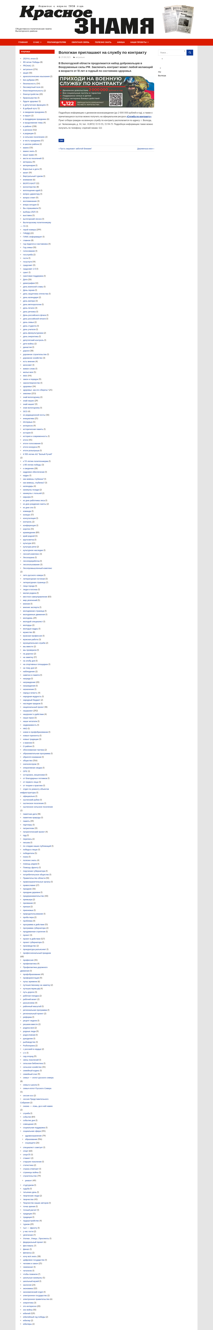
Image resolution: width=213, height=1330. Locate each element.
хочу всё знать (30, 1256)
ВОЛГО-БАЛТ (29, 183)
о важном (27, 742)
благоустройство (31, 94)
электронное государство (35, 1295)
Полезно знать (103, 42)
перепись (27, 839)
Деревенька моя (145, 148)
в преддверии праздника (34, 119)
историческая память (33, 429)
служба (26, 1113)
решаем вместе (30, 1024)
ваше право (28, 155)
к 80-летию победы (32, 464)
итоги (25, 440)
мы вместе (28, 646)
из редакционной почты (34, 415)
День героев (29, 290)
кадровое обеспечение (34, 472)
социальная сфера (32, 1131)
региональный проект (33, 1013)
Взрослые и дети (31, 169)
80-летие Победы (31, 62)
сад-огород (28, 1056)
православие (29, 885)
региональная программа (35, 1010)
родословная (29, 1035)
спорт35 (27, 1154)
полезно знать (29, 860)
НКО (25, 728)
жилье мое (28, 372)
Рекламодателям (56, 42)
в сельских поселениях (34, 137)
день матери (29, 301)
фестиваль (28, 1245)
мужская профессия (32, 635)
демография (29, 283)
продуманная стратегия (34, 931)
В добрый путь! (30, 108)
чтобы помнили (30, 1274)
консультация (29, 518)
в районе (27, 126)
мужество (27, 632)
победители (28, 853)
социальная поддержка (34, 1127)
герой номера (29, 229)
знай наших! (29, 404)
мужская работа (30, 639)
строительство (30, 1176)
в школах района (31, 144)
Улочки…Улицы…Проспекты (36, 1238)
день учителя (29, 329)
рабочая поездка (31, 995)
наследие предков (31, 703)
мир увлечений (30, 600)
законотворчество (31, 383)
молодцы (27, 625)
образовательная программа (36, 753)
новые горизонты (31, 735)
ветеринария (29, 165)
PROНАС (27, 65)
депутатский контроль (33, 340)
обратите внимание (32, 757)
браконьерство (30, 98)
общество (27, 760)
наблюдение (29, 671)
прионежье (28, 910)
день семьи (28, 322)
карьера (27, 497)
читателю (27, 1270)
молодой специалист (33, 621)
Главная (23, 42)
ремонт (28, 1180)
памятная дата (30, 814)
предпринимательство (33, 896)
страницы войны (31, 1172)
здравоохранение (33, 1135)
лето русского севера (33, 575)
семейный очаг (30, 1074)
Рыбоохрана (29, 1045)
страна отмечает (31, 1169)
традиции (27, 1213)
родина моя (28, 1027)
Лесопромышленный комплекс (37, 568)
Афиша (121, 42)
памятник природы (32, 817)
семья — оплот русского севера (38, 1077)
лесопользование (31, 564)
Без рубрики (29, 80)
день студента (30, 326)
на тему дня (28, 668)
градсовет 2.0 (29, 269)
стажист (27, 1158)
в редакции (28, 133)
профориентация (31, 978)
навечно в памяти (31, 675)
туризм (26, 1224)
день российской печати (34, 318)
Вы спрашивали (30, 208)
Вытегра (162, 75)
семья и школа (30, 1084)
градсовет (27, 265)
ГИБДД (26, 233)
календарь (28, 486)
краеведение (29, 532)
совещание (28, 1124)
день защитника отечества (35, 293)
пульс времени (30, 981)
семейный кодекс (31, 1070)
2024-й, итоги (29, 58)
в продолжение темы (33, 122)
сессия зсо (28, 1095)
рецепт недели (30, 1020)
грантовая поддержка (33, 276)
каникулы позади (31, 489)
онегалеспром (29, 764)
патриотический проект (34, 831)
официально (29, 796)
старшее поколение (32, 1161)
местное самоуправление (35, 596)
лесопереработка (31, 561)
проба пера (28, 917)
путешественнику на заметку (36, 985)
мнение (26, 603)
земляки (27, 393)
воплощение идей (31, 190)
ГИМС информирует (32, 236)
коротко (26, 529)
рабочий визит (30, 999)
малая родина (29, 593)
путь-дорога (28, 992)
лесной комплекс (31, 554)
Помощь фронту (31, 867)
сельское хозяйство (32, 1067)
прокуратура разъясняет (34, 949)
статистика (28, 1165)
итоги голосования (32, 443)
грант (25, 272)
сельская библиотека (33, 1063)
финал (26, 1249)
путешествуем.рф (31, 988)
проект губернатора (32, 942)
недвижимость (30, 725)
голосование (29, 251)
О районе (27, 746)
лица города (29, 586)
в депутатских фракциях (34, 105)
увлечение (28, 1235)
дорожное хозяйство (32, 358)
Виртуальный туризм (33, 176)
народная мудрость (32, 696)
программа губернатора (34, 928)
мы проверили (30, 650)
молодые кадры (30, 628)
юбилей (26, 1313)
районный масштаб (32, 1006)
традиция (27, 1217)
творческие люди (31, 1195)
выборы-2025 (29, 212)
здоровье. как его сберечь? (35, 390)
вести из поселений (32, 158)
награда (27, 678)
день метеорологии (32, 304)
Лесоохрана (28, 557)
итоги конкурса (30, 447)
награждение (29, 682)
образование (31, 1139)
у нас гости (28, 1231)
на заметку (28, 657)
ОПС (25, 771)
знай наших (28, 400)
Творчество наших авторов (36, 1203)
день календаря (30, 297)
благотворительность (33, 90)
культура (27, 543)
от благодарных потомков (35, 778)
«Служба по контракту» (138, 116)
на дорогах (28, 653)
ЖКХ (25, 375)
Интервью (28, 422)
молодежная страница (33, 611)
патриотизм (28, 828)
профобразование (31, 974)
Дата (25, 279)
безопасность (29, 83)
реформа (27, 1017)
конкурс (26, 514)
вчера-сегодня (30, 204)
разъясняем (28, 1003)
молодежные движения (34, 614)
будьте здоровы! (30, 101)
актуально (80, 57)
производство (29, 945)
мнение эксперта (31, 607)
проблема (27, 921)
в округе (27, 115)
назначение (28, 689)
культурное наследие (33, 550)
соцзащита (30, 1142)
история (27, 432)
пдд (25, 835)
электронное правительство (36, 1299)
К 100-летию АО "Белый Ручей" (37, 454)
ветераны (27, 162)
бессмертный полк (31, 87)
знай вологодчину (31, 397)
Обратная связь (80, 42)
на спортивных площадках (35, 664)
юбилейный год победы (34, 1317)
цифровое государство (34, 1260)
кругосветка (28, 539)
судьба (26, 1188)
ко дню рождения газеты (34, 504)
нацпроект (28, 710)
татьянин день (30, 1192)
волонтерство (29, 187)
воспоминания (30, 201)
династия (27, 347)
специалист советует (33, 1147)
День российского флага (34, 315)
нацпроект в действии (33, 714)
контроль (27, 521)
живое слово (29, 368)
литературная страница (34, 582)
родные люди (29, 1031)
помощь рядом (30, 864)
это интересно (30, 1306)
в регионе (27, 130)
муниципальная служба (34, 643)
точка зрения (29, 1206)
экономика (28, 1288)
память (26, 821)
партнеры (27, 824)
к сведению (28, 468)
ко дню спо (28, 507)
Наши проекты (138, 42)
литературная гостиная (34, 578)
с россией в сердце (32, 1049)
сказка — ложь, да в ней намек (38, 1106)
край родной (29, 536)
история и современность (35, 436)
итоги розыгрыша (31, 450)
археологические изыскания (36, 76)
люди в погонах (30, 589)
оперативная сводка (32, 767)
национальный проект (33, 707)
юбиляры (27, 1324)
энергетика (28, 1302)
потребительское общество (36, 874)
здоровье (27, 386)
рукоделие (28, 1038)
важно (26, 147)
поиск (25, 856)
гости (25, 258)
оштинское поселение (33, 803)
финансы (27, 1252)
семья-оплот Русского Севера (37, 1088)
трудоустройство (31, 1220)
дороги (26, 350)
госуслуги (27, 261)
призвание (28, 903)
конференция (29, 525)
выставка (27, 215)
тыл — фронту (30, 1228)
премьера (27, 899)
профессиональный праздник (37, 953)
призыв (26, 906)
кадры (26, 475)
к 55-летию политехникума (35, 461)
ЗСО (25, 411)
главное (27, 240)
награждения (29, 685)
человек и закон (30, 1263)
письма (26, 842)
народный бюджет (31, 700)
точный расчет (30, 1210)
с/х (24, 1052)
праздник (27, 888)
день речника (29, 311)
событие (27, 1117)
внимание (27, 179)
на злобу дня (29, 660)
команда (27, 511)
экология (27, 1285)
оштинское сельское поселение (38, 806)
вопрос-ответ (29, 197)
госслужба (28, 254)
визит (25, 172)
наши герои (28, 717)
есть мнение (29, 361)
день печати (29, 308)
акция (26, 73)
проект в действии (31, 938)
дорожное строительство (35, 354)
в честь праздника (31, 140)
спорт (25, 1151)
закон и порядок (30, 379)
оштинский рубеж (31, 799)
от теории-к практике (33, 785)
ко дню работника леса (34, 500)
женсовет (27, 365)
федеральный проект (33, 1242)
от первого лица (30, 782)
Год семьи (28, 247)
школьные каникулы (32, 1277)
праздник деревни (31, 892)
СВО (61, 140)
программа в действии (33, 924)
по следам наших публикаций (37, 846)
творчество (28, 1199)
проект (26, 935)
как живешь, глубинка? (33, 482)
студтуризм (28, 1185)
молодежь (28, 618)
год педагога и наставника (35, 244)
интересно (28, 425)
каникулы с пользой (32, 493)
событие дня (29, 1120)
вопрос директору (31, 194)
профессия (28, 960)
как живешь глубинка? (33, 479)
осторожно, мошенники (34, 774)
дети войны (28, 343)
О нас (36, 42)
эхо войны (28, 1309)
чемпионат (28, 1267)
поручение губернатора (34, 871)
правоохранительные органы (37, 881)
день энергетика (30, 336)
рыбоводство (29, 1042)
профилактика (30, 963)
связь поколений (31, 1060)
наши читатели (30, 721)
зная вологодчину (31, 407)
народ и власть (30, 692)
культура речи (29, 546)
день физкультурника (33, 333)
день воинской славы (33, 286)
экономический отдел (33, 1292)
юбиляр (26, 1320)
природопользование (33, 913)
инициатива (28, 418)
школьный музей (31, 1281)
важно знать (29, 151)
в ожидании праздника (33, 112)
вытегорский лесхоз (32, 219)
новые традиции (31, 739)
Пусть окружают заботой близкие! (76, 148)
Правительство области (34, 878)
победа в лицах (30, 849)
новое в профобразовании (35, 732)
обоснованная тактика (33, 749)
